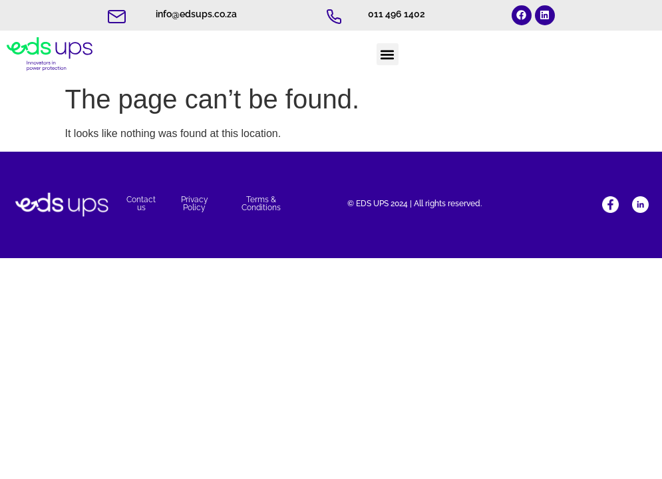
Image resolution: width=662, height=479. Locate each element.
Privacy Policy (194, 203)
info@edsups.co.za (196, 14)
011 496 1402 (396, 14)
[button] (388, 54)
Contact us (141, 203)
